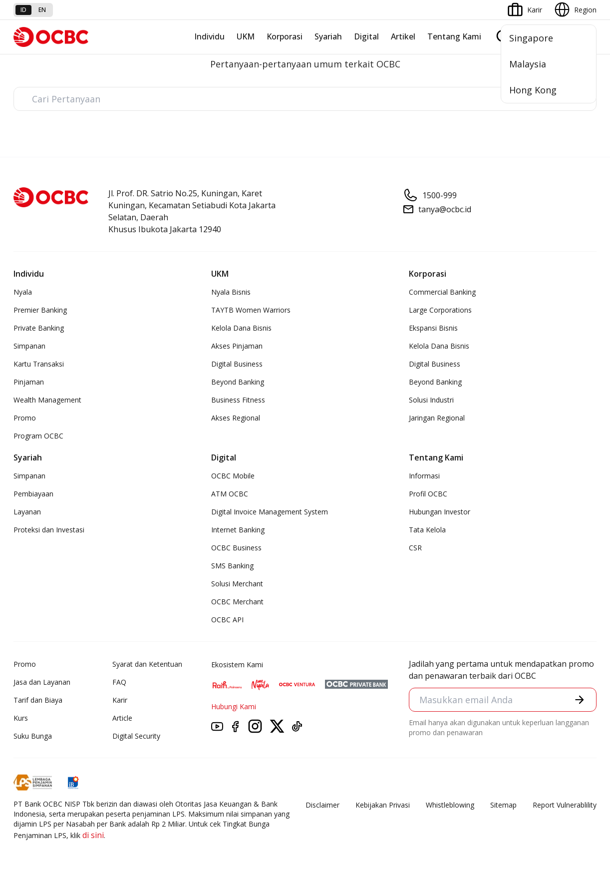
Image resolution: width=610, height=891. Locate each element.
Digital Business (237, 364)
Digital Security (136, 736)
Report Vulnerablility (565, 805)
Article (122, 718)
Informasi (424, 475)
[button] (579, 699)
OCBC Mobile (233, 475)
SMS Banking (232, 565)
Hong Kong (533, 90)
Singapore (531, 38)
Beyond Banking (237, 382)
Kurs (20, 718)
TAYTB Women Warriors (251, 310)
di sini (93, 835)
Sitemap (503, 805)
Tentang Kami (454, 36)
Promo (24, 418)
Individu (209, 36)
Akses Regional (235, 418)
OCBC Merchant (237, 601)
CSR (415, 547)
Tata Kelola (427, 529)
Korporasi (285, 36)
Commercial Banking (442, 292)
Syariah (328, 36)
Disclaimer (322, 805)
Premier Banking (40, 310)
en (42, 9)
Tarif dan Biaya (37, 700)
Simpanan (29, 346)
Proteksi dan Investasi (48, 529)
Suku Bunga (32, 736)
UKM (246, 36)
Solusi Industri (431, 400)
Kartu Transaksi (38, 364)
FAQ (119, 682)
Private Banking (38, 328)
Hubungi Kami (233, 706)
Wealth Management (47, 400)
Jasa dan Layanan (41, 682)
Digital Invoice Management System (269, 511)
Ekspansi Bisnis (433, 328)
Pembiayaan (33, 493)
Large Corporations (440, 310)
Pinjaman (28, 382)
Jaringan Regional (437, 418)
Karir (119, 700)
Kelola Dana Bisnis (241, 328)
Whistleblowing (450, 805)
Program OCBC (38, 436)
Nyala (22, 292)
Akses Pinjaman (237, 346)
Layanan (27, 511)
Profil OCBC (428, 493)
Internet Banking (238, 529)
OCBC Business (236, 547)
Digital (366, 36)
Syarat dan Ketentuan (147, 664)
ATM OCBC (229, 493)
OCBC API (227, 619)
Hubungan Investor (439, 511)
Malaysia (527, 64)
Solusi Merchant (237, 583)
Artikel (403, 36)
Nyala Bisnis (231, 292)
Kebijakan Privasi (382, 805)
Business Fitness (238, 400)
